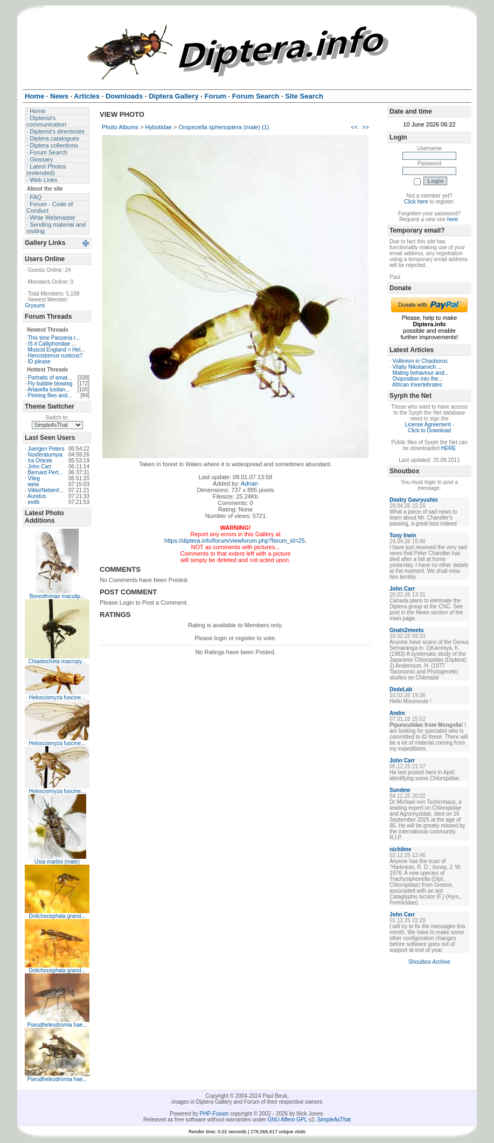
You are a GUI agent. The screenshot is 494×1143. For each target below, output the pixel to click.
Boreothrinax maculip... (57, 596)
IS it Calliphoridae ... (52, 344)
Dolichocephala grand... (57, 916)
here (452, 219)
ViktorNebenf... (46, 490)
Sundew (399, 790)
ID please (39, 361)
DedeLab (400, 689)
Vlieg (34, 478)
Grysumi (35, 305)
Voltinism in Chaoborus (420, 361)
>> (365, 127)
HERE (448, 448)
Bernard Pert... (45, 472)
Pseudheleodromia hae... (57, 1025)
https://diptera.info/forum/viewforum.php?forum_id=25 (234, 540)
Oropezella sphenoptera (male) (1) (224, 127)
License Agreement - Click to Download (429, 427)
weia (33, 484)
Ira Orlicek (40, 461)
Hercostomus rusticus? (55, 356)
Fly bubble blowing (50, 384)
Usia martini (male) (57, 862)
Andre (397, 713)
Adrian (249, 483)
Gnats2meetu (406, 630)
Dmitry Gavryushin (413, 500)
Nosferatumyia (45, 455)
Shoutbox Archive (429, 962)
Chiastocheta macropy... (57, 661)
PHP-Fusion (214, 1114)
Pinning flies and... (50, 395)
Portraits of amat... (50, 378)
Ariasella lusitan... (48, 389)
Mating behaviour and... (421, 373)
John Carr (40, 466)
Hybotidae (158, 127)
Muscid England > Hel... (56, 350)
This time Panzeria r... (53, 338)
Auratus (36, 496)
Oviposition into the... (418, 379)
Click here (416, 202)
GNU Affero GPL (287, 1120)
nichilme (400, 849)
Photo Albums (120, 127)
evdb (34, 502)
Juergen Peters (46, 449)
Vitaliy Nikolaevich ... (417, 367)
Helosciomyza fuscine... (57, 697)
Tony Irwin (402, 535)
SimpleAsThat (334, 1120)
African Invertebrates (417, 385)
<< (354, 127)
